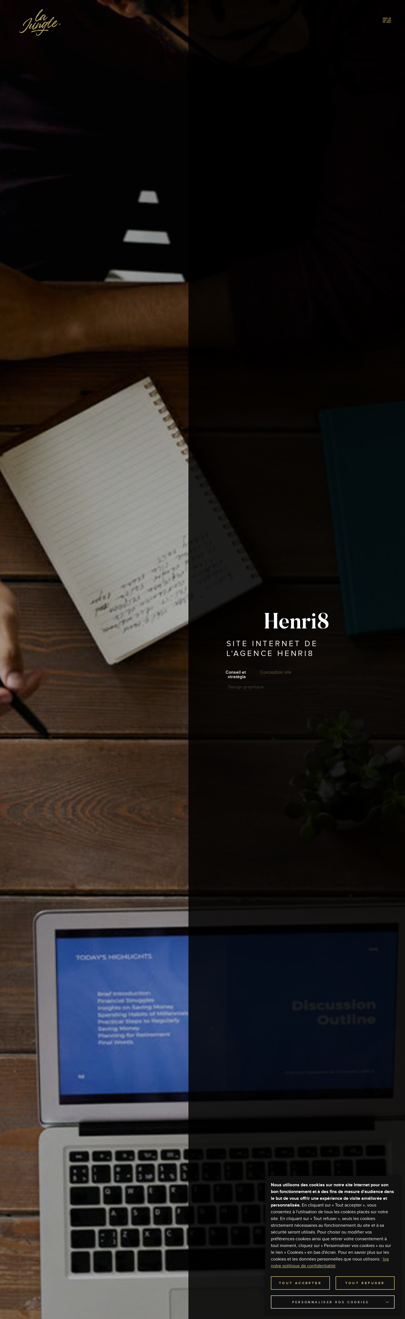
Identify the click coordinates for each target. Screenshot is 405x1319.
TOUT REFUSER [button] (365, 1283)
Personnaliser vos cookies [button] (330, 1302)
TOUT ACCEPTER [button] (300, 1283)
